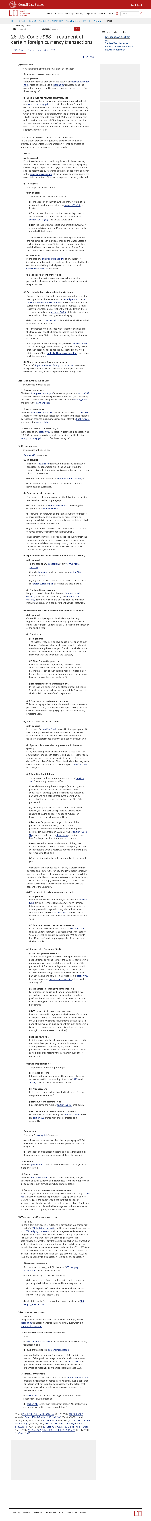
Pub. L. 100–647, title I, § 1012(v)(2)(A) (43, 1417)
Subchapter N (73, 21)
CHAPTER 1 (57, 21)
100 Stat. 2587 (76, 1414)
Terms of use (71, 1513)
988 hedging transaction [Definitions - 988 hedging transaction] (44, 1228)
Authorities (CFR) (46, 50)
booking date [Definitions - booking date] (80, 399)
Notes (31, 50)
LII (12, 21)
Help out (107, 13)
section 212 (32, 1403)
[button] (141, 13)
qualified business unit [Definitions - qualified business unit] (41, 173)
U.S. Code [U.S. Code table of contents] (21, 21)
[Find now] (141, 13)
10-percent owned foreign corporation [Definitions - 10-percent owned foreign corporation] (53, 365)
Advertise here (50, 1513)
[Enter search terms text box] (129, 13)
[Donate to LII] (116, 13)
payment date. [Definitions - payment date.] (43, 402)
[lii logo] (19, 13)
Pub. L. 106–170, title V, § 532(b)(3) (58, 1430)
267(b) (75, 1079)
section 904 (51, 320)
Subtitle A (44, 21)
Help (61, 1513)
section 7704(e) (64, 1104)
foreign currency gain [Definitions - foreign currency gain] (38, 104)
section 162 (32, 1395)
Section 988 (29, 455)
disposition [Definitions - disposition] (53, 563)
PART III (87, 21)
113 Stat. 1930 (22, 1433)
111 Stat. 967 (34, 1430)
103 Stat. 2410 (51, 1423)
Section (46, 28)
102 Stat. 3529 (50, 1420)
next (92, 56)
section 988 (58, 84)
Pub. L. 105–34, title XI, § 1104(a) (72, 1426)
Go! (77, 29)
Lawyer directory (76, 13)
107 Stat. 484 (49, 1426)
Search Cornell (136, 5)
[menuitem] (51, 13)
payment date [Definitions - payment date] (38, 1164)
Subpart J (99, 21)
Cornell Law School (30, 4)
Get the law (62, 13)
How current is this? (115, 49)
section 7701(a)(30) (38, 219)
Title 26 (32, 21)
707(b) (32, 1082)
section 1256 (60, 912)
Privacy (83, 1513)
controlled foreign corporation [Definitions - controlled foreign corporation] (62, 353)
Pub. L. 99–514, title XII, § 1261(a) (38, 1414)
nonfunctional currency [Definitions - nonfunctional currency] (69, 478)
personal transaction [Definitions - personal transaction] (58, 1349)
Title (13, 28)
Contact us (37, 1513)
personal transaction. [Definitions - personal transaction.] (31, 1326)
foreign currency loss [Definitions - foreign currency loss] (41, 412)
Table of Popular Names (117, 43)
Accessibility (15, 1513)
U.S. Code (19, 50)
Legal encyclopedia (94, 13)
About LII (50, 13)
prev (85, 56)
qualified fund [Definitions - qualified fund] (49, 729)
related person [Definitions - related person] (70, 299)
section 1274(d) (58, 312)
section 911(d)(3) (72, 205)
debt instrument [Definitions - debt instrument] (57, 505)
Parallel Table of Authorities (119, 46)
